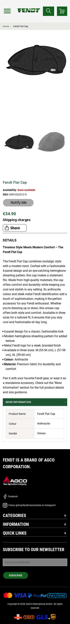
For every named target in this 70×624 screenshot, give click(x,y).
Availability (9, 189)
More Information (18, 402)
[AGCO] (15, 480)
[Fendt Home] (29, 6)
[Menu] (7, 11)
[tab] (35, 402)
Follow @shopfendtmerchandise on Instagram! (29, 505)
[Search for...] (48, 11)
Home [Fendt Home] (6, 26)
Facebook (10, 496)
